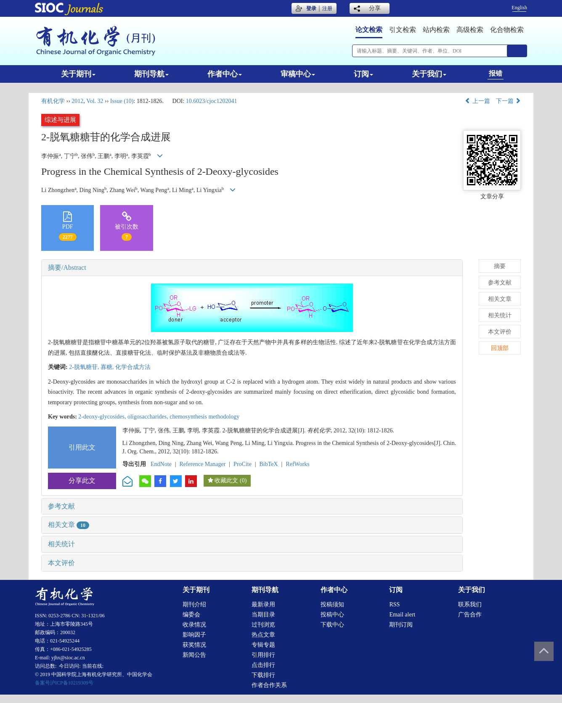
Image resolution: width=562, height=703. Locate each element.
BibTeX (269, 464)
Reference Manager (202, 464)
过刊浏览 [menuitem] (263, 624)
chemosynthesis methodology (204, 416)
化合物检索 (507, 29)
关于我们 (429, 74)
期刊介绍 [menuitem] (194, 604)
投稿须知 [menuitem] (332, 604)
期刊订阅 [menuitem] (401, 624)
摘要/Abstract (67, 267)
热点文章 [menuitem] (263, 635)
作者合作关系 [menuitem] (269, 685)
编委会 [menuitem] (191, 614)
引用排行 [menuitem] (263, 655)
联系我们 (470, 604)
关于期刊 (78, 74)
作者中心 (224, 74)
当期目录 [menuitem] (263, 614)
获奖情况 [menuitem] (194, 645)
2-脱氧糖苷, (85, 367)
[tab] (252, 268)
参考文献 (61, 506)
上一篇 (477, 101)
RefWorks (297, 464)
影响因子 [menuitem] (194, 635)
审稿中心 (298, 74)
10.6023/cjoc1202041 (211, 101)
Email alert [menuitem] (402, 614)
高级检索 (469, 29)
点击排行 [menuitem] (263, 665)
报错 (495, 73)
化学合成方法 (133, 367)
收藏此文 (226, 480)
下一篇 (508, 101)
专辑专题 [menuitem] (263, 645)
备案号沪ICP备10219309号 (64, 683)
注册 (327, 8)
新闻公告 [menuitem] (194, 655)
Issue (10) (122, 101)
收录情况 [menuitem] (194, 624)
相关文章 (68, 524)
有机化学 (53, 101)
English (519, 8)
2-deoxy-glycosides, (102, 416)
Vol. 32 (94, 101)
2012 (77, 101)
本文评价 (61, 562)
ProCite (242, 464)
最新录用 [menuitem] (263, 604)
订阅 (363, 74)
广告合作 (470, 614)
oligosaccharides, (148, 416)
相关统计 (61, 544)
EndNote (161, 464)
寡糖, (108, 367)
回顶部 (500, 348)
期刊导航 (151, 74)
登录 (311, 8)
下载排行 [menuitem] (263, 675)
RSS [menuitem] (394, 604)
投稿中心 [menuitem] (332, 614)
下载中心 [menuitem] (332, 624)
